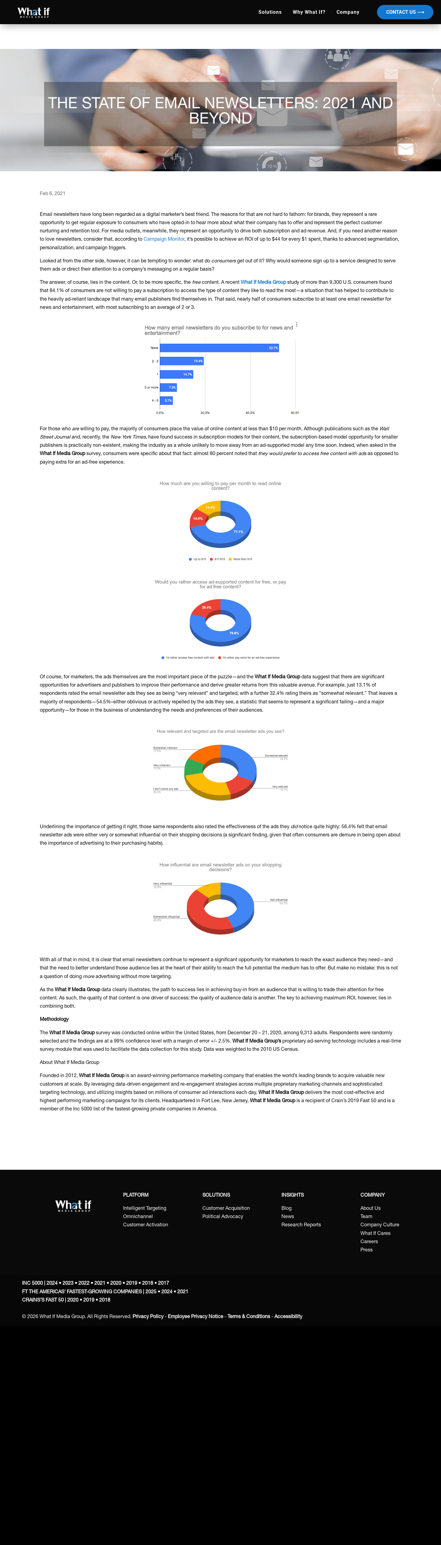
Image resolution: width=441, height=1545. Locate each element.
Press (366, 1250)
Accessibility (288, 1317)
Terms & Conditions (249, 1317)
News (287, 1217)
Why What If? (309, 12)
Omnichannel (138, 1217)
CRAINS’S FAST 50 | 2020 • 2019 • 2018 (66, 1300)
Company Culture (379, 1225)
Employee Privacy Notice (195, 1317)
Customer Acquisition (226, 1208)
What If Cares (375, 1234)
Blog (286, 1208)
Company (348, 12)
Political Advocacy (222, 1217)
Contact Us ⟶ (405, 12)
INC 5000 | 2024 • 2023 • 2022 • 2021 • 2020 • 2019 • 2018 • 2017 (95, 1283)
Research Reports (301, 1225)
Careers (369, 1242)
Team (366, 1217)
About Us (370, 1208)
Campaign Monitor (164, 239)
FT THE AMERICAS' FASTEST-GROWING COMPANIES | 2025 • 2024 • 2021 (105, 1292)
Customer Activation (145, 1225)
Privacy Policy (148, 1317)
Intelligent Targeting (144, 1208)
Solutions (270, 12)
